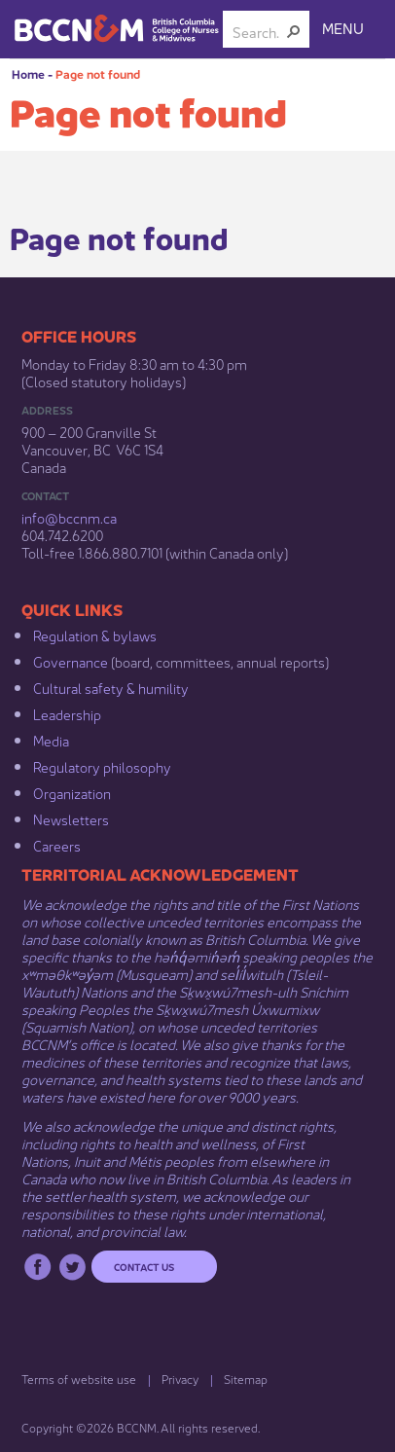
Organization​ (72, 792)
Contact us (144, 1266)
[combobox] (258, 31)
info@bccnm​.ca (69, 516)
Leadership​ (67, 713)
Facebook (37, 1267)
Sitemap (246, 1378)
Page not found (97, 73)
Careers (57, 844)
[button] (294, 31)
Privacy (180, 1378)
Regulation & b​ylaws (95, 634)
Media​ (51, 739)
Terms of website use (78, 1378)
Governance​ (70, 661)
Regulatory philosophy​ (102, 766)
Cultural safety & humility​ (111, 687)
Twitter (72, 1267)
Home (28, 73)
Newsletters (71, 818)
